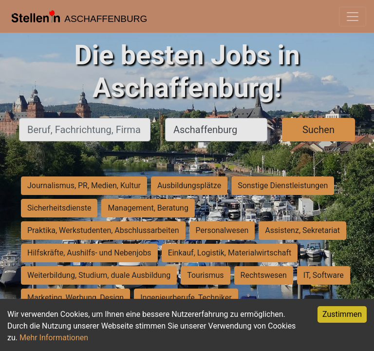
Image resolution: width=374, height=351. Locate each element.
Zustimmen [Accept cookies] (342, 314)
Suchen (318, 130)
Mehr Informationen (53, 337)
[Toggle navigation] (352, 16)
